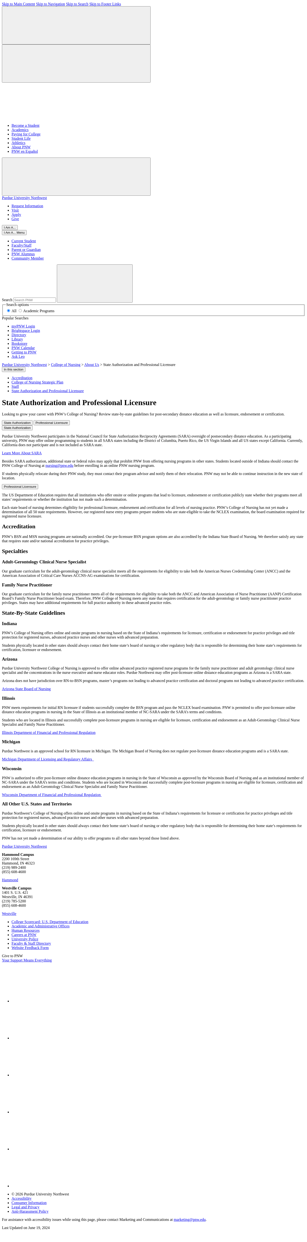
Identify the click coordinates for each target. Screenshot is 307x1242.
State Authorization (17, 423)
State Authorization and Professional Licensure (48, 391)
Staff (15, 386)
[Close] (14, 232)
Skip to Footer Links (105, 4)
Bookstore (19, 343)
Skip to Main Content (18, 4)
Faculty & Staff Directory (31, 943)
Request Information (27, 206)
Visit (15, 210)
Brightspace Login (26, 331)
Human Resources (26, 930)
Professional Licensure (51, 423)
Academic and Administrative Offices (41, 926)
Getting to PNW (24, 352)
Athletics (18, 143)
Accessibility (22, 1198)
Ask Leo (18, 356)
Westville (9, 914)
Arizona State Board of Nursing (26, 689)
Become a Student (25, 125)
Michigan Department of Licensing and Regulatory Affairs (48, 759)
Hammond (10, 880)
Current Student (24, 241)
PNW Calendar (23, 348)
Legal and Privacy (25, 1207)
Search (7, 300)
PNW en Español (25, 151)
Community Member (28, 258)
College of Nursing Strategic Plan (37, 382)
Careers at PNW (24, 935)
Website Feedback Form (30, 948)
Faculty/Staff (21, 245)
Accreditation (22, 378)
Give (15, 219)
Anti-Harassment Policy (30, 1211)
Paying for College (26, 134)
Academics (20, 130)
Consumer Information (29, 1203)
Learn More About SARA (22, 453)
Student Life (21, 138)
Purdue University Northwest (24, 198)
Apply (16, 215)
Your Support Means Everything (27, 960)
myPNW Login (23, 326)
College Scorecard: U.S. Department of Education (50, 922)
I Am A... (10, 227)
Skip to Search (77, 4)
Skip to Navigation (50, 4)
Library (17, 339)
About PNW (21, 147)
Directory (19, 335)
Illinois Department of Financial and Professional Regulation (48, 733)
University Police (25, 939)
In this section (14, 369)
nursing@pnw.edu (59, 465)
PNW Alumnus (23, 254)
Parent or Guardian (26, 250)
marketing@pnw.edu (190, 1220)
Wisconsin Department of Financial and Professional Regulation (52, 795)
